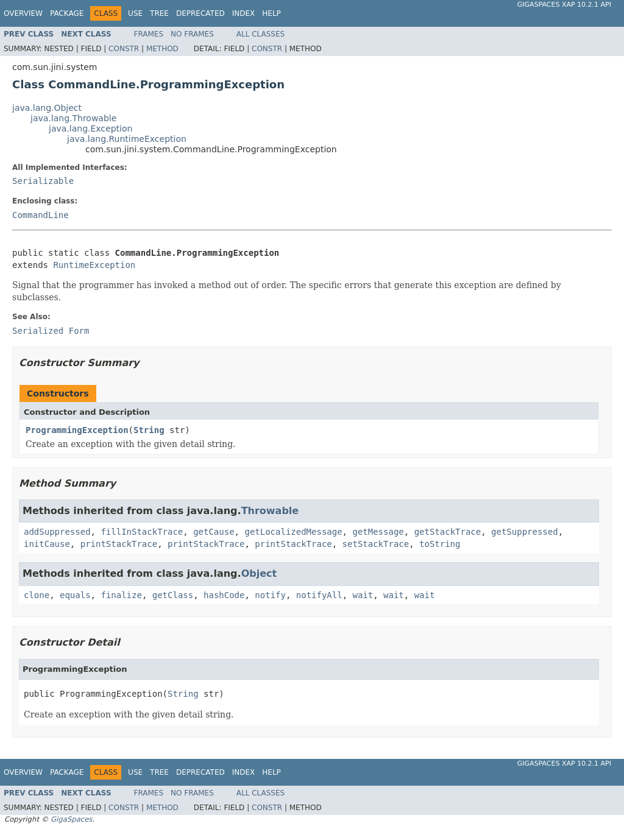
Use (135, 13)
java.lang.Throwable (73, 118)
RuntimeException (94, 265)
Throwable (270, 510)
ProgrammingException (77, 430)
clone (36, 595)
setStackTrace (376, 544)
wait (363, 595)
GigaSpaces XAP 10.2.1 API (564, 5)
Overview (23, 13)
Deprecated (200, 13)
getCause (213, 532)
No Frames (192, 34)
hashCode (224, 595)
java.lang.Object (47, 108)
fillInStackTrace (142, 532)
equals (75, 595)
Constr (123, 48)
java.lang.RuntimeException (126, 139)
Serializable (43, 181)
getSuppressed (524, 532)
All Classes (260, 34)
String (149, 430)
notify (270, 595)
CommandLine (40, 215)
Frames (149, 34)
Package (66, 13)
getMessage (377, 532)
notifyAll (319, 595)
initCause (47, 544)
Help (271, 13)
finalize (121, 595)
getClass (172, 595)
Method (162, 48)
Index (243, 13)
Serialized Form (50, 331)
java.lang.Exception (90, 128)
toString (439, 544)
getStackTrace (447, 532)
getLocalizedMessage (293, 532)
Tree (159, 13)
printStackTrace (118, 544)
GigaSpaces (71, 819)
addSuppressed (57, 532)
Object (259, 573)
